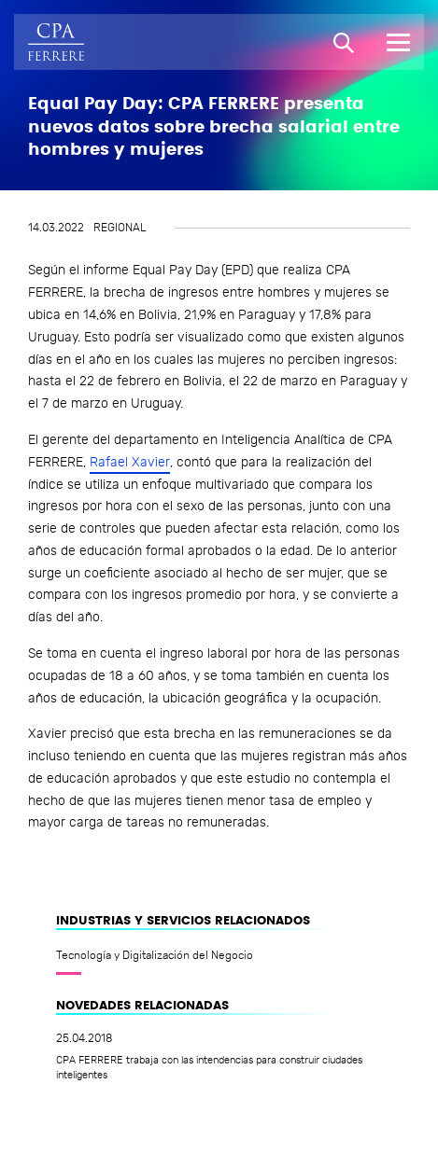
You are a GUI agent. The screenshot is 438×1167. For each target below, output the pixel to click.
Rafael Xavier (130, 462)
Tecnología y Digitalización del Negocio (154, 955)
